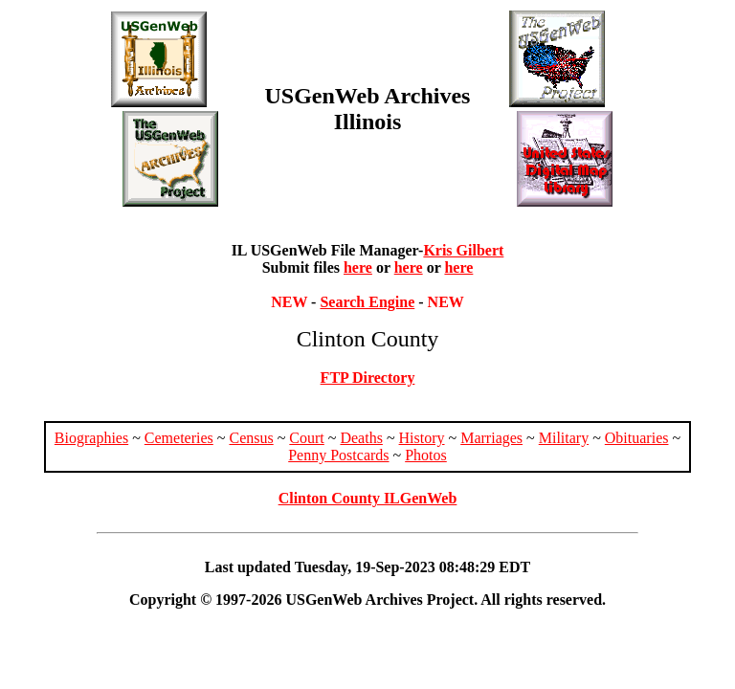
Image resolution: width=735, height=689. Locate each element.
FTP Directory (368, 377)
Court (306, 438)
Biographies (91, 438)
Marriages (491, 438)
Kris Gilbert (463, 250)
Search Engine (367, 302)
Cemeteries (179, 438)
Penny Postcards (338, 455)
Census (251, 438)
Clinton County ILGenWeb (367, 498)
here (358, 267)
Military (564, 438)
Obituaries (637, 438)
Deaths (361, 438)
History (422, 438)
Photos (426, 455)
